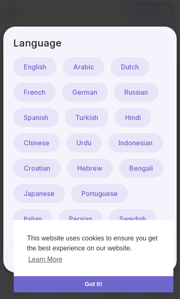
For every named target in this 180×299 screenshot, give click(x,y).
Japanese (39, 193)
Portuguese (99, 193)
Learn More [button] (45, 259)
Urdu (83, 143)
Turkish (86, 117)
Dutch (130, 67)
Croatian (37, 168)
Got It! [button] (93, 284)
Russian (136, 92)
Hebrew (89, 168)
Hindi (133, 117)
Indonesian (135, 143)
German (84, 92)
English (35, 67)
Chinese (36, 143)
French (34, 92)
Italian (33, 219)
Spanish (36, 117)
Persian (80, 219)
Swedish (132, 219)
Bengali (141, 168)
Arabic (83, 67)
